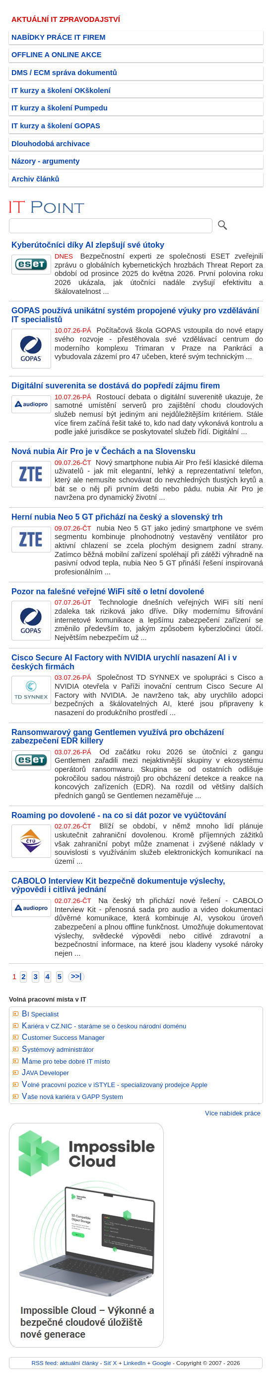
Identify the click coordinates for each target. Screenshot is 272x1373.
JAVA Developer (45, 1073)
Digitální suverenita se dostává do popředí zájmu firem (115, 385)
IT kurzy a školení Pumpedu (59, 108)
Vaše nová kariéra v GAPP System (72, 1096)
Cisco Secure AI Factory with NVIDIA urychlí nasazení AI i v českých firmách (124, 662)
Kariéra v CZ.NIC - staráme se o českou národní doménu (104, 1026)
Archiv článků (35, 179)
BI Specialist (40, 1014)
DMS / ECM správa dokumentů (64, 73)
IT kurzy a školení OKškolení (61, 90)
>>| (76, 976)
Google (161, 1363)
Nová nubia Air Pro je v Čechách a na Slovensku (103, 451)
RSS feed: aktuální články (65, 1363)
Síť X (110, 1363)
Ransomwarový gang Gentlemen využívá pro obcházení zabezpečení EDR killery (117, 736)
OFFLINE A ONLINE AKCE (56, 55)
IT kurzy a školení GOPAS (55, 126)
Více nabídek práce (233, 1113)
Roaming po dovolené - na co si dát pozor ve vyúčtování (118, 815)
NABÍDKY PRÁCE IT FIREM (58, 37)
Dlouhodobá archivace (50, 144)
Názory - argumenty (45, 161)
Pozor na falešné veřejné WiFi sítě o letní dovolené (107, 591)
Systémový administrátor (58, 1049)
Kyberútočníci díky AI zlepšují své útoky (87, 244)
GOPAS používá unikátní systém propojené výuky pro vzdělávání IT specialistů (135, 315)
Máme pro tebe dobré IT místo (66, 1061)
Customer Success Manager (63, 1037)
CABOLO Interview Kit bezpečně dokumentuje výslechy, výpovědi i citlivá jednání (118, 885)
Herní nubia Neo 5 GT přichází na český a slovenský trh (117, 516)
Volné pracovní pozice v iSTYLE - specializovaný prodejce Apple (114, 1085)
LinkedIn (134, 1363)
